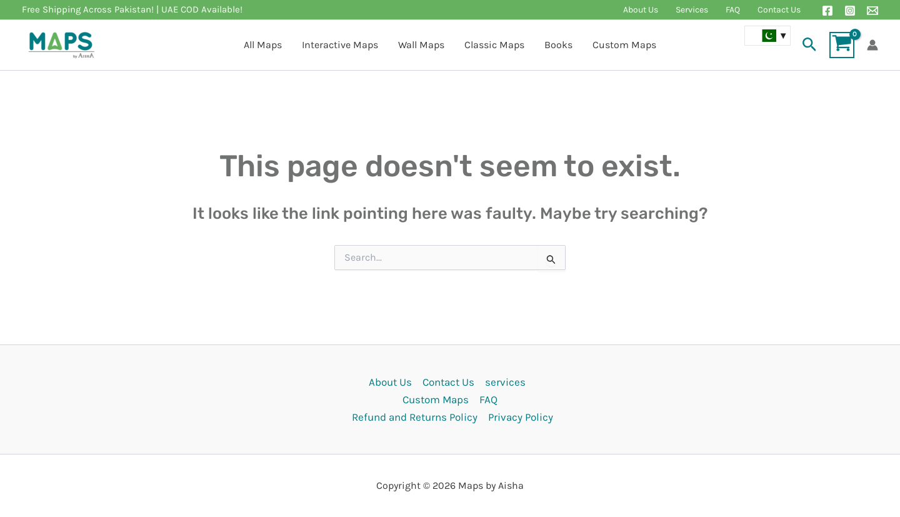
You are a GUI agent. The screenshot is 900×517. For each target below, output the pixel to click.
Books (558, 45)
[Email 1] (872, 10)
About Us (640, 9)
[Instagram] (850, 10)
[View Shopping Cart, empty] (841, 45)
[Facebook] (827, 10)
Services (692, 9)
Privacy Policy (520, 417)
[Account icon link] (872, 45)
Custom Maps (624, 45)
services (505, 382)
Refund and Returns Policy (415, 417)
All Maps (263, 45)
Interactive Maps (340, 45)
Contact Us (779, 9)
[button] (810, 45)
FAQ (733, 9)
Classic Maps (494, 45)
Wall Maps (421, 45)
